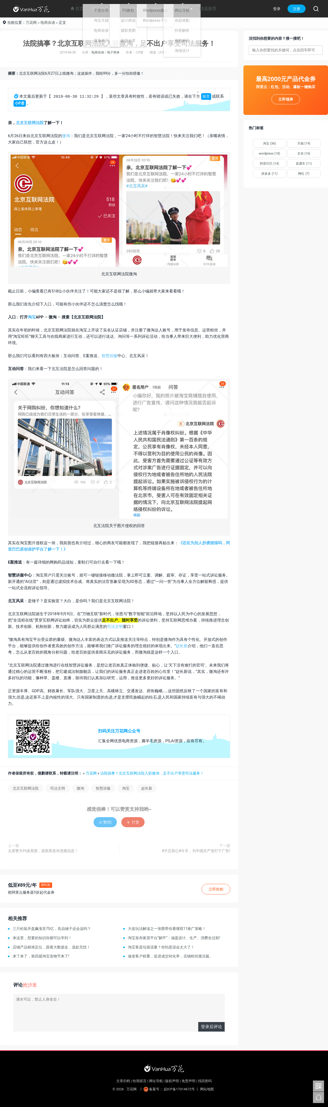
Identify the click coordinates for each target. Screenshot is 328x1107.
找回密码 (205, 1081)
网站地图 (207, 1089)
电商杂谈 (47, 22)
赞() (105, 822)
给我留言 (139, 1081)
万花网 (31, 22)
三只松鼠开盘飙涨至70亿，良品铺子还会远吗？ (52, 928)
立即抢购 (216, 889)
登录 (276, 9)
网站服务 (181, 8)
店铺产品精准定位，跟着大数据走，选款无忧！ (51, 947)
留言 (206, 96)
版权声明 (172, 1081)
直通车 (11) (304, 163)
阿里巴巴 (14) (269, 163)
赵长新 (182, 646)
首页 (77, 8)
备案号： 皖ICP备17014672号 (170, 1089)
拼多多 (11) (269, 174)
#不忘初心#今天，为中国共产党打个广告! (196, 851)
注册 (296, 9)
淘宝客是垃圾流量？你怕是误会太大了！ (161, 947)
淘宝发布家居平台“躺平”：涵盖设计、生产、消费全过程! (174, 938)
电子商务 (100, 8)
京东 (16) (303, 153)
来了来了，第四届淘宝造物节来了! (41, 956)
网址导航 (156, 1081)
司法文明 (115, 626)
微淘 (66, 135)
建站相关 (154, 8)
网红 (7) (303, 174)
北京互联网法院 (30, 122)
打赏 (133, 822)
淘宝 (32, 317)
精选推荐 (208, 8)
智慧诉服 (109, 355)
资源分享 (127, 8)
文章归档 (123, 1081)
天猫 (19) (303, 143)
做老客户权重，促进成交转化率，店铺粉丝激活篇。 (170, 956)
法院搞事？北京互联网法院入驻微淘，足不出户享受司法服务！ (119, 43)
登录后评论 (211, 1026)
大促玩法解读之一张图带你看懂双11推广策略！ (167, 928)
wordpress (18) (269, 153)
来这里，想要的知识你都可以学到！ (42, 938)
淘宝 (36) (269, 143)
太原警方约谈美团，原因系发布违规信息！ (43, 851)
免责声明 (188, 1081)
